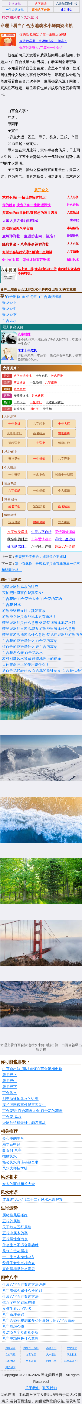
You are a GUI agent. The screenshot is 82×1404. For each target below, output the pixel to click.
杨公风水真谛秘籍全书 (20, 1162)
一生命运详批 (15, 9)
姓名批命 (39, 474)
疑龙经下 (9, 315)
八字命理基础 (13, 1315)
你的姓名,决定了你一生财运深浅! (42, 34)
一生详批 (36, 402)
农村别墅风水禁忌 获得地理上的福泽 (31, 659)
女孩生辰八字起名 (16, 1309)
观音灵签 (14, 522)
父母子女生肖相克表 (18, 1263)
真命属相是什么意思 (18, 1269)
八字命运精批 (23, 375)
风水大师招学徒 (15, 1168)
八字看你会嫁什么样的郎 (22, 1291)
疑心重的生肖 (13, 1138)
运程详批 (14, 443)
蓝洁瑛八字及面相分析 (20, 1332)
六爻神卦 (64, 522)
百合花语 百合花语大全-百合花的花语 (32, 599)
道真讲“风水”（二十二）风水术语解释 (32, 1200)
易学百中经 (11, 1144)
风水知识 (30, 17)
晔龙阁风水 (11, 17)
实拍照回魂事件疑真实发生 (24, 593)
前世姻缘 (20, 382)
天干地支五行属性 (16, 1227)
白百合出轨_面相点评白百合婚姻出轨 (32, 297)
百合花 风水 (11, 605)
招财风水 (9, 1156)
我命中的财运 (17, 539)
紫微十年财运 (64, 474)
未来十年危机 (27, 350)
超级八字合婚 (65, 546)
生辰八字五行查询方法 (20, 1297)
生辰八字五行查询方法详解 (24, 1285)
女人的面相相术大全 (18, 1184)
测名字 (34, 409)
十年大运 (20, 402)
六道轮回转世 (55, 402)
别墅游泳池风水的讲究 (20, 587)
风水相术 (72, 1354)
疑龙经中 (9, 309)
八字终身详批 (17, 532)
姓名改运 (38, 395)
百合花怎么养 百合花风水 (22, 653)
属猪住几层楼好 (15, 1215)
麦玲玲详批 (21, 395)
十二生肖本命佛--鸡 (18, 1257)
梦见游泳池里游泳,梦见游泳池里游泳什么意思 (38, 629)
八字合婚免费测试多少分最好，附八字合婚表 (38, 1321)
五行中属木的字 (15, 1233)
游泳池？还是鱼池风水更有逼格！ (29, 617)
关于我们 (32, 1388)
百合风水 (9, 321)
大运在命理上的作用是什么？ (25, 665)
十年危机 (42, 375)
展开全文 (41, 190)
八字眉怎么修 (13, 1326)
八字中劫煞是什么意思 (20, 1338)
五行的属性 (11, 1221)
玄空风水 (72, 1348)
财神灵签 (20, 409)
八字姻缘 (51, 382)
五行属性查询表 (15, 1239)
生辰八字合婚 (41, 532)
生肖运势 (31, 1361)
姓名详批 (57, 375)
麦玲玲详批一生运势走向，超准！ (43, 41)
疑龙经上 (9, 303)
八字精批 (24, 334)
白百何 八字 (12, 1150)
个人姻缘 (64, 490)
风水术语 (10, 1361)
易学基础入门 (71, 1361)
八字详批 (64, 458)
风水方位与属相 (15, 1251)
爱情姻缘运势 (65, 532)
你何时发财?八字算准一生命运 (41, 47)
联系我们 (49, 1388)
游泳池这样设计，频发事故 (24, 611)
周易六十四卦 (31, 1348)
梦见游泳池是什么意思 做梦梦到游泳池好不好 (38, 623)
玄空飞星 (10, 1354)
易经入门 (51, 1348)
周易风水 (10, 1348)
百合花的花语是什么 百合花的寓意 (29, 641)
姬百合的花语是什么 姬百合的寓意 (29, 647)
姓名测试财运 (17, 546)
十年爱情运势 (41, 539)
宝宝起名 (39, 506)
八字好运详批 (41, 546)
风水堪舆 (51, 1354)
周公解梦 (10, 1367)
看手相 (47, 409)
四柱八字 (51, 1361)
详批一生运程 (65, 539)
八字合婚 (20, 389)
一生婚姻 (36, 382)
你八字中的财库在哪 (18, 1303)
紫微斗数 (64, 443)
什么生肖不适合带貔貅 (20, 1245)
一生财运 (14, 474)
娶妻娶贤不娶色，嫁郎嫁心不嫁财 (40, 556)
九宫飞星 (31, 1354)
